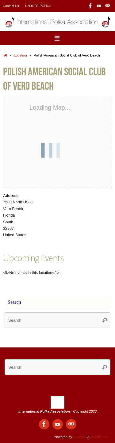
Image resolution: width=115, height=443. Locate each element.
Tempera (79, 437)
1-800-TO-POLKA (38, 6)
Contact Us (11, 6)
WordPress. (100, 437)
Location (20, 55)
